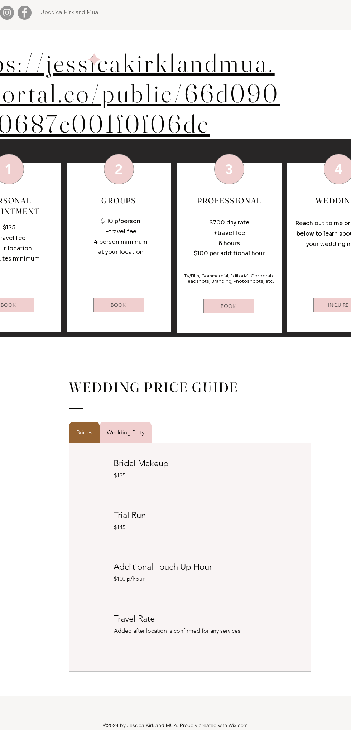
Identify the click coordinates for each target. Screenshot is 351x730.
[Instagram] (7, 13)
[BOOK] (118, 305)
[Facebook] (25, 13)
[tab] (84, 432)
